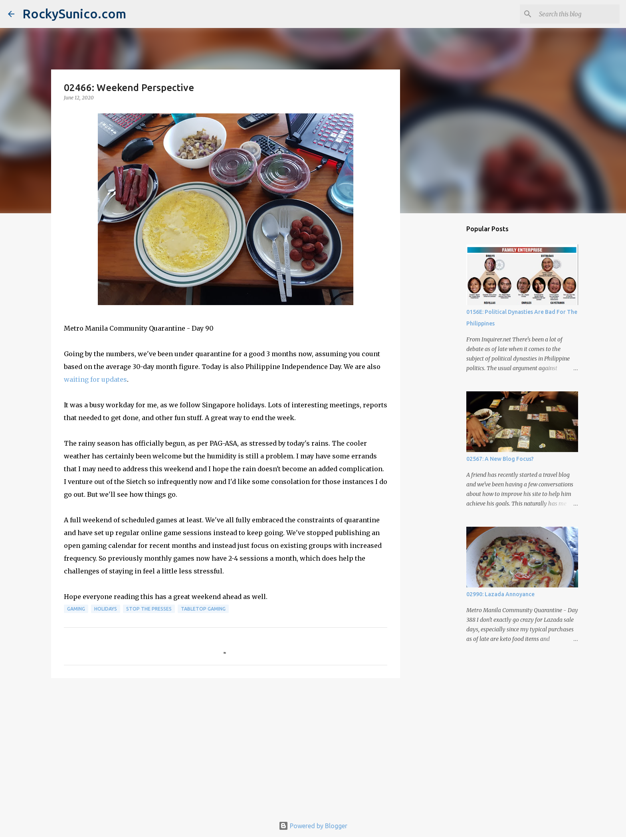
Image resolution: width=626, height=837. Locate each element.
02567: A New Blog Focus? (500, 459)
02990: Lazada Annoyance (500, 594)
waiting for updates (95, 379)
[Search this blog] (578, 14)
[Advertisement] (225, 746)
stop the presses (149, 608)
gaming (76, 608)
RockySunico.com (74, 13)
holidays (105, 608)
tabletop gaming (203, 608)
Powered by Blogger (313, 825)
